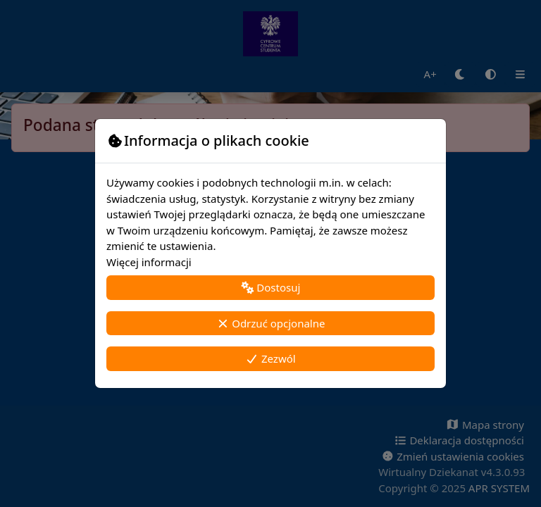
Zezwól (270, 358)
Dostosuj (271, 287)
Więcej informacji (149, 262)
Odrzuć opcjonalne (270, 323)
